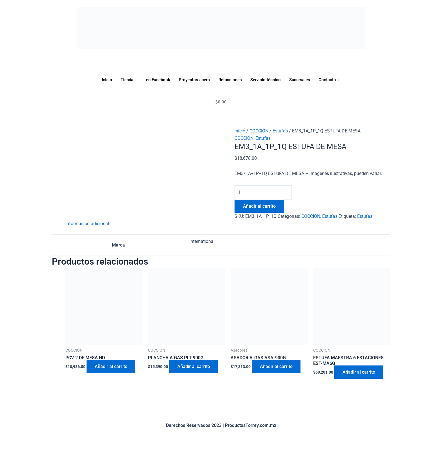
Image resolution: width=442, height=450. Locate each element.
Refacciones (230, 79)
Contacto (329, 79)
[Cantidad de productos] (264, 192)
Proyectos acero (194, 79)
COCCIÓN (258, 131)
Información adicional (87, 224)
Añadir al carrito (259, 206)
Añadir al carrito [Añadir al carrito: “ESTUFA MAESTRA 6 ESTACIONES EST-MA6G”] (359, 373)
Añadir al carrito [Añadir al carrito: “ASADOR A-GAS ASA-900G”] (276, 367)
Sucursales (299, 79)
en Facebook (158, 79)
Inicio (107, 79)
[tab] (87, 224)
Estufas (280, 131)
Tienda (129, 79)
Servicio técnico (265, 79)
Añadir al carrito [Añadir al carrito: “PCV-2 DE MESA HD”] (111, 367)
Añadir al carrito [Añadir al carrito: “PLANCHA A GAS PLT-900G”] (194, 367)
